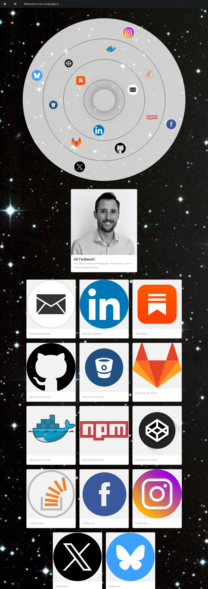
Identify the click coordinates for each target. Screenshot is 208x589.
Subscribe (141, 333)
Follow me (88, 523)
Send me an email (39, 333)
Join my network (92, 333)
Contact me (36, 523)
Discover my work (40, 396)
